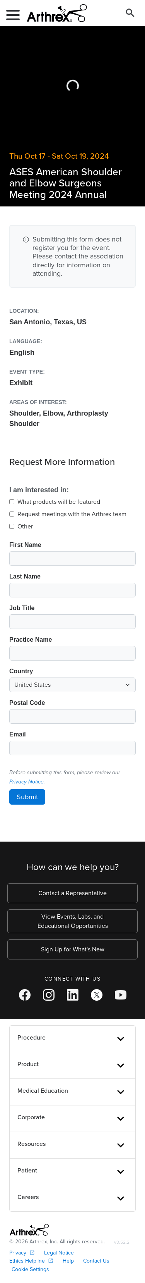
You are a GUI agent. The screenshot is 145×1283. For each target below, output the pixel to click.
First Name (25, 545)
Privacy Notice (26, 782)
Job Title (22, 608)
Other (25, 526)
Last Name (25, 576)
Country (21, 671)
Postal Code (27, 702)
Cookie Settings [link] (30, 1269)
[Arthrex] (54, 13)
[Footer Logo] (29, 1230)
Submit (27, 797)
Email (17, 734)
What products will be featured (58, 501)
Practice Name (30, 639)
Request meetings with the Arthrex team (71, 514)
